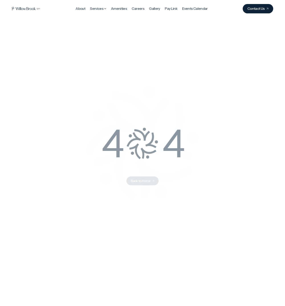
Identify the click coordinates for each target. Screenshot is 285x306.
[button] (98, 8)
